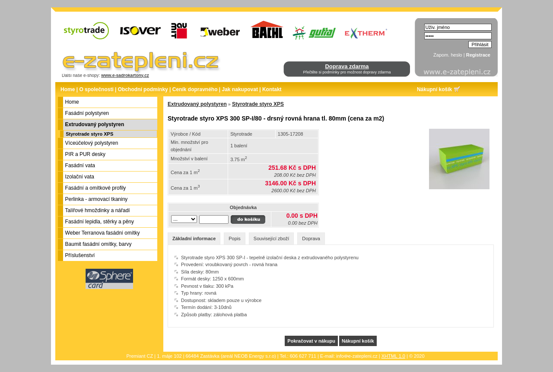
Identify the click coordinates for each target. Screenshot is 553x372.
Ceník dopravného (195, 89)
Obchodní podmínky (143, 89)
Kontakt (272, 89)
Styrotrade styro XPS (89, 134)
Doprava (311, 238)
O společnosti (96, 89)
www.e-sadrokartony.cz (125, 75)
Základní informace (194, 238)
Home (67, 89)
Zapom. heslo (447, 54)
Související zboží (271, 238)
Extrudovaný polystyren (197, 104)
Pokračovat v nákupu (311, 340)
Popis (235, 238)
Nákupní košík (434, 89)
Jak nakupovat (240, 89)
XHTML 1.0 (393, 356)
